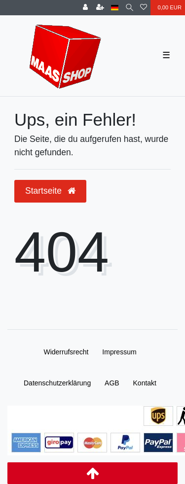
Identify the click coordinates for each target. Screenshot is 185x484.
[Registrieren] (100, 7)
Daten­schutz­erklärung (57, 383)
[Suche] (129, 7)
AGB (112, 383)
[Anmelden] (85, 7)
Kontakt (144, 383)
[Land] (115, 7)
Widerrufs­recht (65, 352)
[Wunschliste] (143, 7)
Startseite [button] (50, 191)
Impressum (119, 352)
